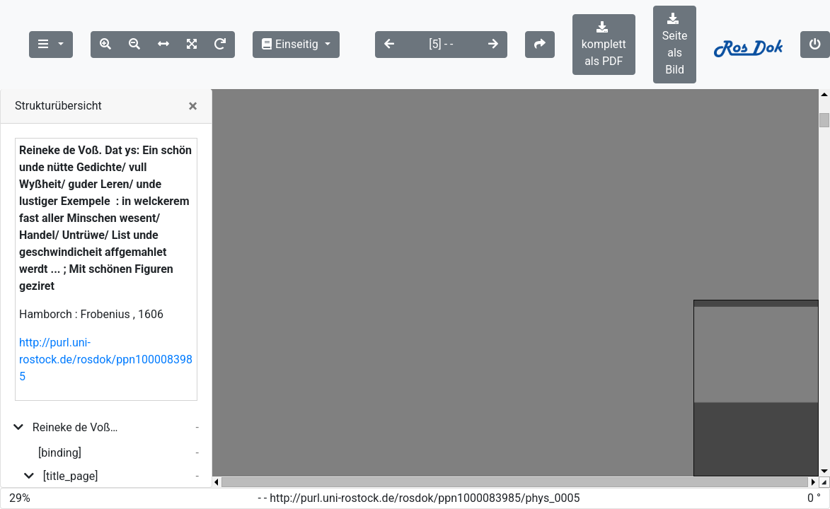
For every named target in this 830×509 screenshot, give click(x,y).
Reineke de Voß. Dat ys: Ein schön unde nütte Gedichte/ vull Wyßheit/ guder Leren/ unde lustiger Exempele (76, 427)
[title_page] (70, 476)
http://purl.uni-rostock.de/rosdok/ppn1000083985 (105, 359)
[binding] (59, 453)
